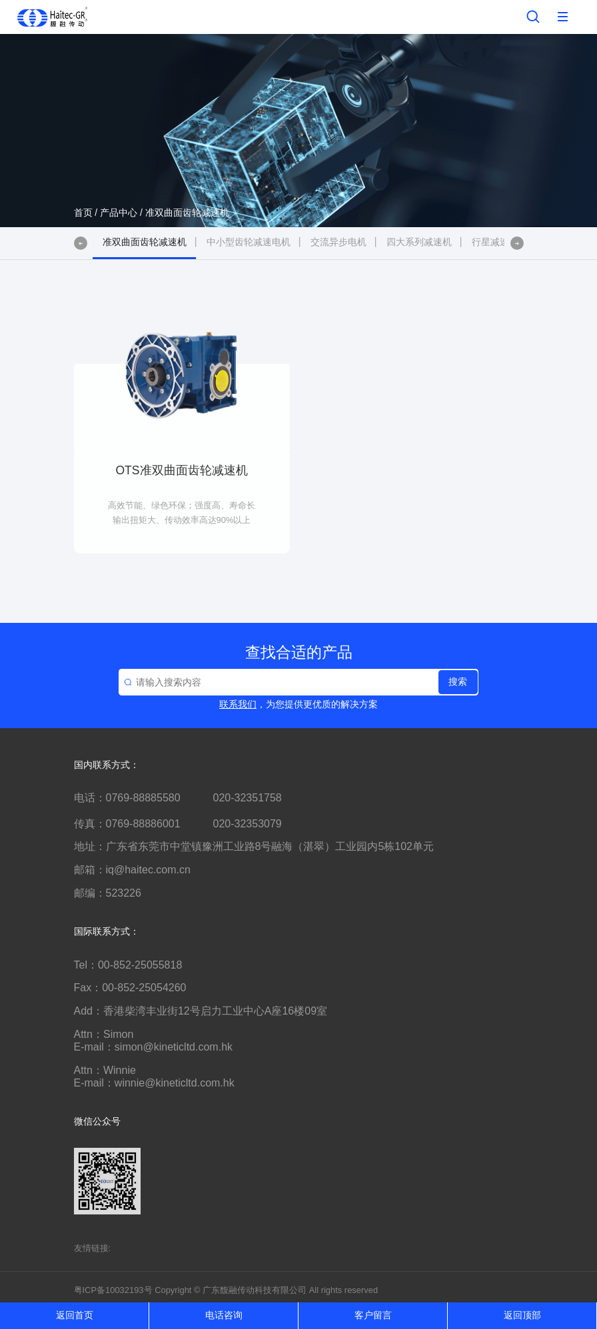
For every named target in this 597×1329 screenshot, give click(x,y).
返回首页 (74, 1315)
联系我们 (238, 704)
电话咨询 (224, 1315)
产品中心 (118, 212)
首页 (83, 212)
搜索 (457, 681)
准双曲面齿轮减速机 (187, 212)
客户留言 (373, 1315)
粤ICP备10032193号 (113, 1290)
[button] (80, 243)
